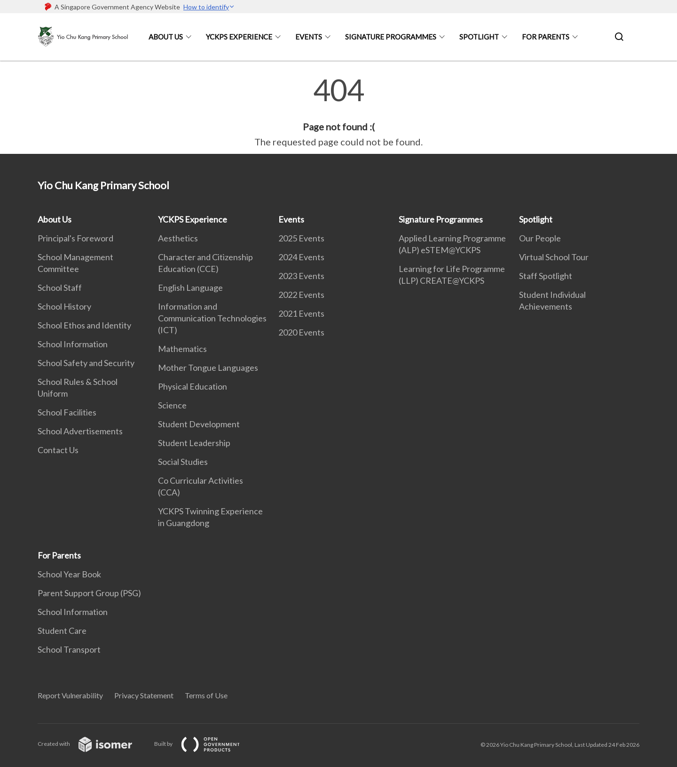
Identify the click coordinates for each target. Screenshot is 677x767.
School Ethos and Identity (84, 325)
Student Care (62, 630)
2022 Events (301, 294)
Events (308, 36)
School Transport (69, 649)
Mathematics (182, 349)
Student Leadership (194, 443)
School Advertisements (80, 431)
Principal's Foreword (75, 238)
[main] (338, 112)
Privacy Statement (143, 695)
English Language (190, 287)
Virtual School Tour (554, 257)
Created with (92, 743)
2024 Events (301, 257)
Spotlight (479, 36)
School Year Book (69, 574)
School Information (73, 344)
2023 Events (301, 276)
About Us (166, 36)
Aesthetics (178, 238)
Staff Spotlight (545, 276)
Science (172, 405)
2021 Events (301, 313)
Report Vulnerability (70, 695)
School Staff (60, 287)
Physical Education (192, 386)
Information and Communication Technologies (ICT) (212, 318)
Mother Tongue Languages (208, 367)
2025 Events (301, 238)
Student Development (199, 424)
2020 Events (301, 332)
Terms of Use (206, 695)
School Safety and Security (86, 363)
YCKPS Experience (239, 36)
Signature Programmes (390, 36)
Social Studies (183, 461)
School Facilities (67, 412)
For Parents (545, 36)
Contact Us (58, 450)
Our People (540, 238)
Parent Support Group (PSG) (89, 593)
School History (64, 306)
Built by (204, 743)
